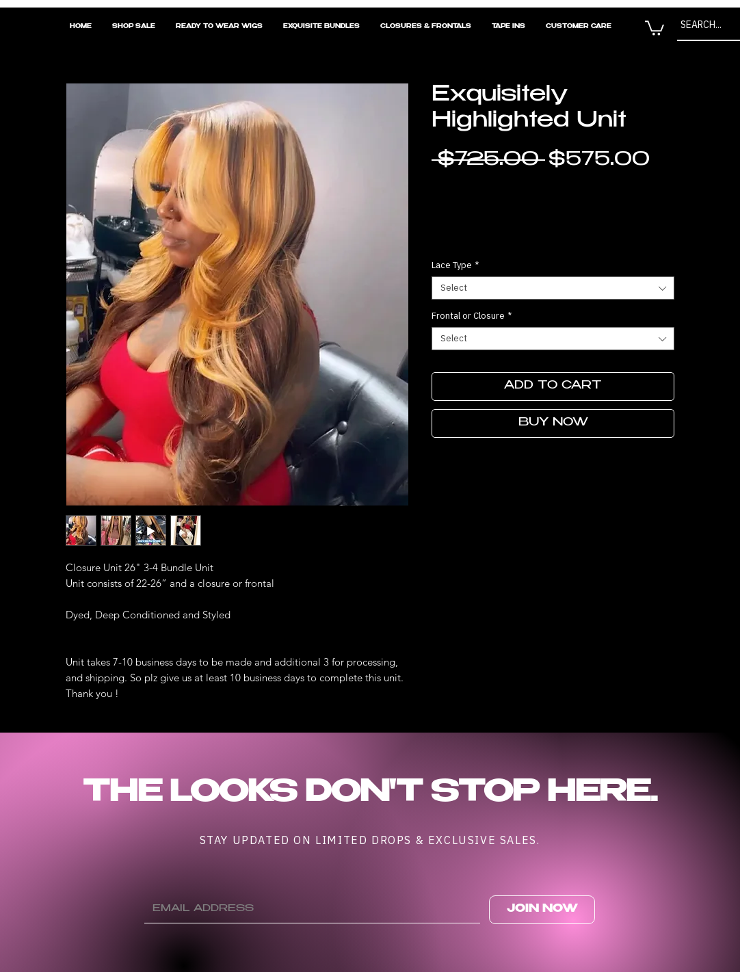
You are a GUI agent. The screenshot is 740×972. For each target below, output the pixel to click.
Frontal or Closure (472, 316)
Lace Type (455, 265)
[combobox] (553, 288)
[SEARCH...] (706, 25)
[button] (654, 27)
